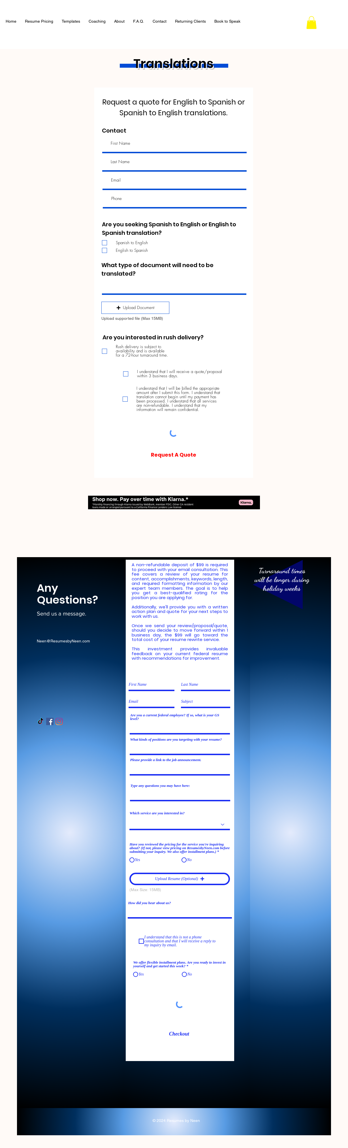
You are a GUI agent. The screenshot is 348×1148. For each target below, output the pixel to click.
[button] (311, 22)
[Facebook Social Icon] (50, 721)
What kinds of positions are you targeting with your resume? (176, 739)
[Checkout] (179, 1034)
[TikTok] (40, 721)
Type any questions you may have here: (160, 785)
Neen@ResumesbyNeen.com (63, 641)
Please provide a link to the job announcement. (165, 760)
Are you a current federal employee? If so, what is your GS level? (174, 717)
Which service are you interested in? (157, 813)
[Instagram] (59, 721)
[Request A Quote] (173, 455)
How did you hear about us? (149, 903)
